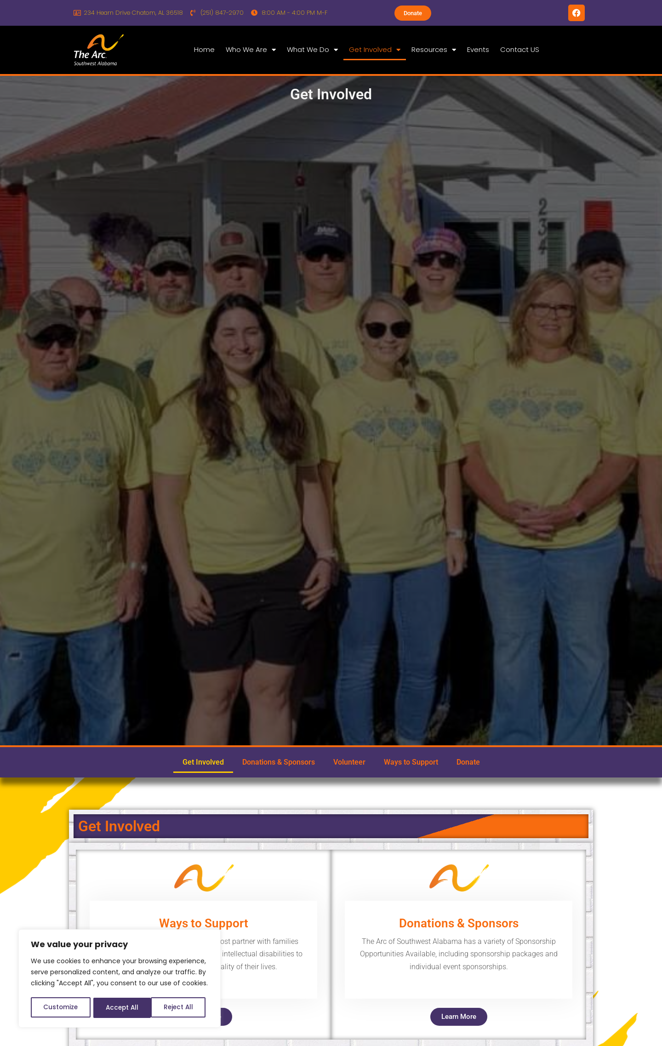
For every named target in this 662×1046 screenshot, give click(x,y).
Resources (433, 50)
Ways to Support (411, 762)
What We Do (312, 50)
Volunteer (349, 762)
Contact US (519, 49)
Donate (468, 762)
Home (204, 49)
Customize (60, 1007)
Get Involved (374, 50)
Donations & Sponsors (278, 762)
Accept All (179, 1007)
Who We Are (251, 50)
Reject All (119, 1007)
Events (478, 49)
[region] (119, 979)
